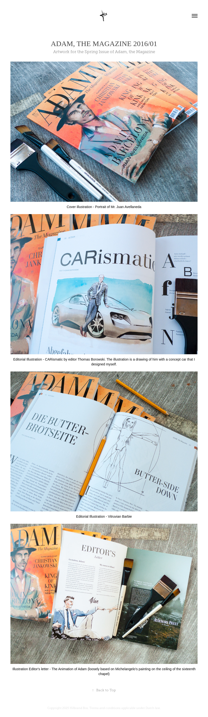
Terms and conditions (105, 708)
